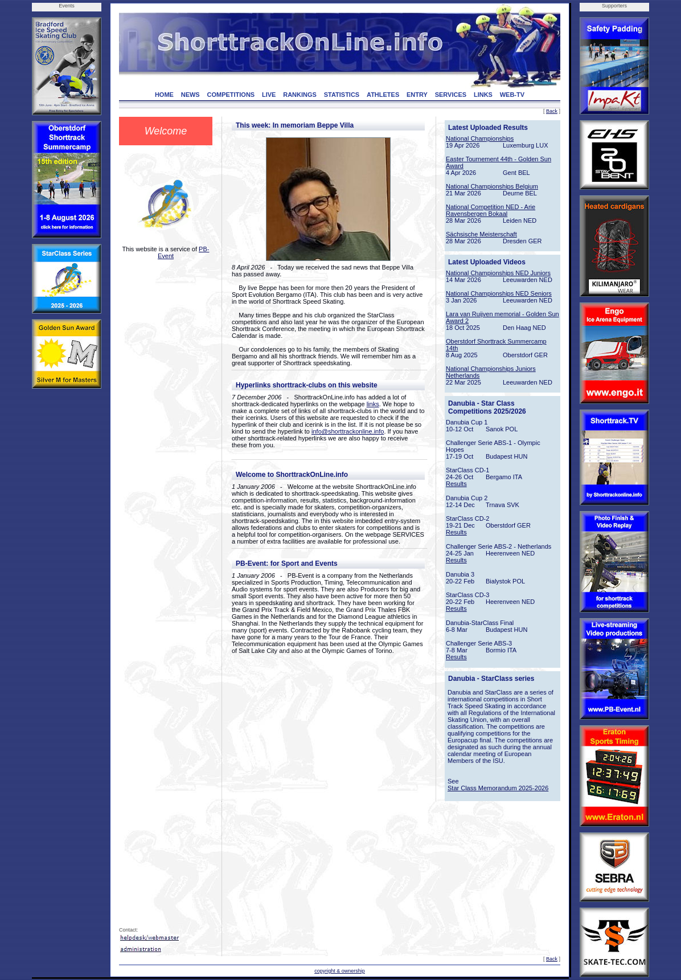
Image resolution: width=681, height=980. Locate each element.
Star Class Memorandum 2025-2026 (498, 788)
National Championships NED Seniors (499, 293)
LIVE (269, 94)
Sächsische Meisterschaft (481, 234)
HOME (164, 94)
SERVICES (450, 94)
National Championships (480, 138)
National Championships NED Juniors (498, 273)
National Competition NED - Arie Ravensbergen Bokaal (490, 210)
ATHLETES (383, 94)
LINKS (483, 94)
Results (456, 483)
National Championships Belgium (492, 186)
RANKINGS (300, 94)
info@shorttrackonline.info (347, 431)
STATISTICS (342, 94)
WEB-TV (512, 94)
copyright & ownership (339, 971)
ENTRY (417, 94)
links (373, 404)
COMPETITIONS (231, 94)
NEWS (190, 94)
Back (551, 111)
